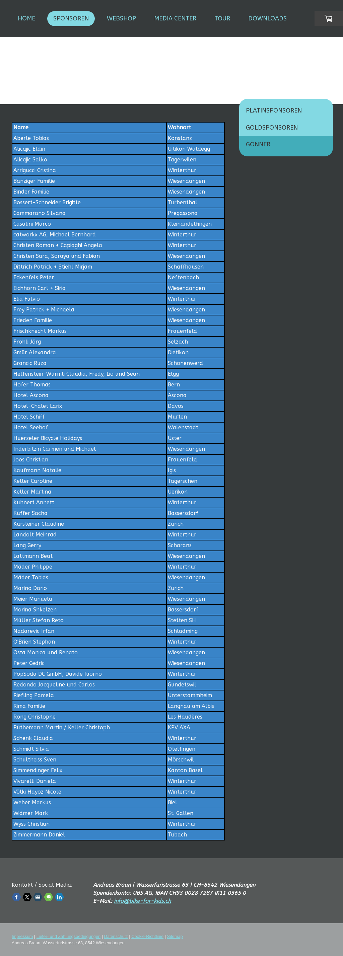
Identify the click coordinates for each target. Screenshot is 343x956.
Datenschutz (116, 936)
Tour (222, 18)
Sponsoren (71, 18)
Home (26, 18)
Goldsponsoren (272, 127)
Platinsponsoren (274, 110)
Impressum (22, 936)
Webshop (121, 18)
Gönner (258, 144)
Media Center (175, 18)
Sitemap (175, 936)
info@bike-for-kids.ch (142, 901)
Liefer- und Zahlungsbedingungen (68, 936)
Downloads (267, 18)
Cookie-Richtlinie (147, 936)
